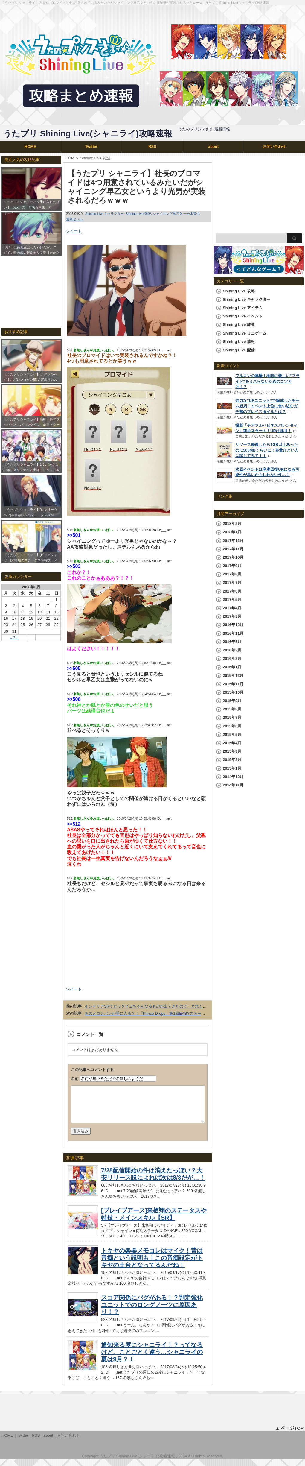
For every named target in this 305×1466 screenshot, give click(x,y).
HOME (30, 146)
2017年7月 (232, 582)
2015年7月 (232, 717)
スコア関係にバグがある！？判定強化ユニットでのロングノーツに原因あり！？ (152, 1311)
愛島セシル (74, 219)
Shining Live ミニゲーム (244, 333)
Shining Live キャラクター (104, 213)
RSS (152, 146)
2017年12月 (233, 540)
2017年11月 (233, 549)
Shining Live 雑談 (138, 213)
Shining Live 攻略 (239, 291)
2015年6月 (232, 726)
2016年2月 (232, 658)
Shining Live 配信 (239, 350)
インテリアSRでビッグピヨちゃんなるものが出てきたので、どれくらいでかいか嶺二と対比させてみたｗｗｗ (181, 1006)
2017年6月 (232, 591)
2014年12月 (233, 776)
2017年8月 (232, 574)
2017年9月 (232, 565)
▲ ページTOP (289, 1435)
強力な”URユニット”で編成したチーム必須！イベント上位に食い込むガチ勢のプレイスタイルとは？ (267, 406)
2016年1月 (232, 667)
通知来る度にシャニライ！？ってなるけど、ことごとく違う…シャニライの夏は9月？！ (152, 1359)
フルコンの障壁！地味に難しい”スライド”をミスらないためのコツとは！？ (267, 381)
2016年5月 (232, 641)
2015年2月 (232, 759)
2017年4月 (232, 608)
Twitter (91, 146)
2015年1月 (232, 768)
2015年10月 (233, 692)
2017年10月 (233, 557)
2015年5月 (232, 734)
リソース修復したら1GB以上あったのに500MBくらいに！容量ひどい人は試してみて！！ (266, 450)
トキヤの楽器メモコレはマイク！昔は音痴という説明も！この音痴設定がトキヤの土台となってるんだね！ (152, 1264)
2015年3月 (232, 751)
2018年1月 (232, 532)
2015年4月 (232, 743)
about (213, 146)
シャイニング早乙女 (167, 213)
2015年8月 (232, 709)
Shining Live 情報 (239, 341)
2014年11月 (233, 785)
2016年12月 (233, 624)
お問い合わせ (274, 146)
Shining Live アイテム (243, 308)
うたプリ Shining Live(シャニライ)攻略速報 (87, 133)
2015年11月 (233, 684)
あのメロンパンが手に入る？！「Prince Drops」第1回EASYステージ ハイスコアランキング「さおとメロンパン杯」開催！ (192, 1013)
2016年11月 (233, 633)
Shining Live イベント (243, 316)
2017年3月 (232, 616)
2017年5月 (232, 599)
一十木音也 (191, 213)
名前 (75, 1078)
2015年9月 (232, 700)
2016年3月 (232, 650)
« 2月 (14, 637)
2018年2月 (232, 523)
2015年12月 (233, 675)
